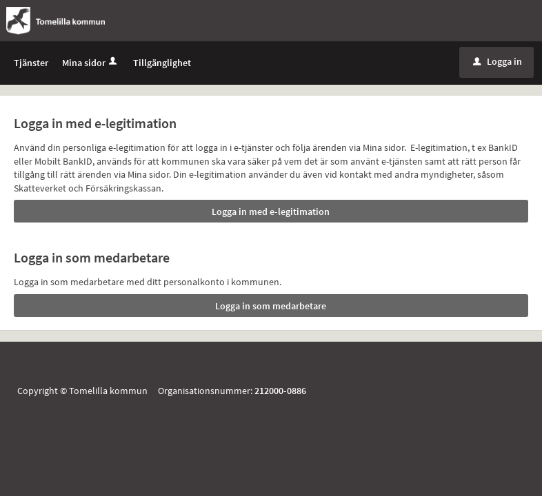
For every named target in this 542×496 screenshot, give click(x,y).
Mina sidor (90, 62)
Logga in (497, 61)
